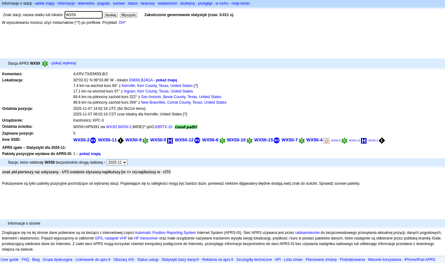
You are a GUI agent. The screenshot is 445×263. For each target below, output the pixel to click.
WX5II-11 (107, 139)
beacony (148, 3)
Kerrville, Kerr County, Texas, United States (157, 86)
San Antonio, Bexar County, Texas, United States (181, 97)
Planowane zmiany (321, 259)
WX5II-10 (236, 139)
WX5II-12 (184, 139)
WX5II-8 (336, 140)
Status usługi (148, 259)
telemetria (86, 3)
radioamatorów (307, 233)
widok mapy (44, 3)
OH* (122, 22)
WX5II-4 (314, 139)
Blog (36, 259)
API (278, 259)
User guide (10, 259)
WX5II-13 (354, 140)
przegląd (205, 3)
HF (136, 238)
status (133, 3)
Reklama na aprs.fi (217, 259)
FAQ (25, 259)
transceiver (149, 238)
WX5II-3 (373, 140)
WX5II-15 (263, 139)
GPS (99, 238)
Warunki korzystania (384, 259)
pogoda (103, 3)
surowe (119, 3)
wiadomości (167, 3)
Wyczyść (128, 15)
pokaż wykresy (64, 63)
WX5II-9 (133, 139)
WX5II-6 (210, 139)
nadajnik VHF (116, 238)
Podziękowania (352, 259)
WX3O (111, 127)
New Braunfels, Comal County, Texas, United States (184, 102)
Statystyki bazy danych (180, 259)
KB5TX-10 (163, 127)
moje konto (240, 3)
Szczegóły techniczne (254, 259)
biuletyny (187, 3)
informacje (66, 3)
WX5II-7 (290, 139)
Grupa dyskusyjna (57, 259)
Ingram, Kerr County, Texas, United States (158, 91)
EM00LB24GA (141, 80)
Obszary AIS (123, 259)
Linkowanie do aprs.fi (92, 259)
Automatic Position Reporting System (165, 233)
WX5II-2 (124, 127)
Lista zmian (293, 259)
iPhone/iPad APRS (419, 259)
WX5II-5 (158, 139)
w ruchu (221, 3)
